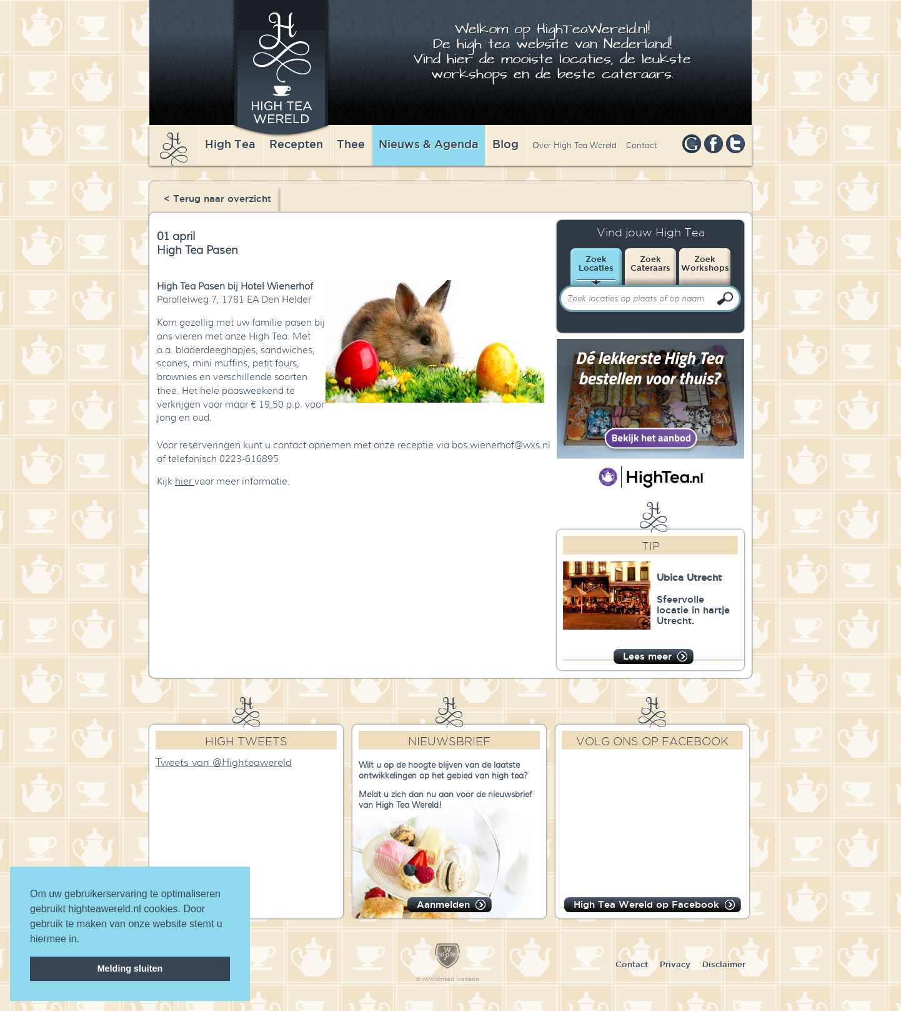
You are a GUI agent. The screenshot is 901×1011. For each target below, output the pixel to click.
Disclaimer (723, 964)
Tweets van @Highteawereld (224, 763)
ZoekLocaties (596, 263)
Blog (505, 144)
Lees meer (647, 656)
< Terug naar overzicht (217, 198)
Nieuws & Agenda (429, 144)
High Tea (230, 144)
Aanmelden (443, 904)
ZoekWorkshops (705, 263)
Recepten (296, 144)
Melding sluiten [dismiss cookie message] (130, 968)
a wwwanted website (447, 979)
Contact (641, 145)
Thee (351, 144)
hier (184, 481)
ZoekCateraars (650, 263)
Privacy (675, 964)
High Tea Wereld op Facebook (646, 904)
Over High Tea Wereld (574, 145)
